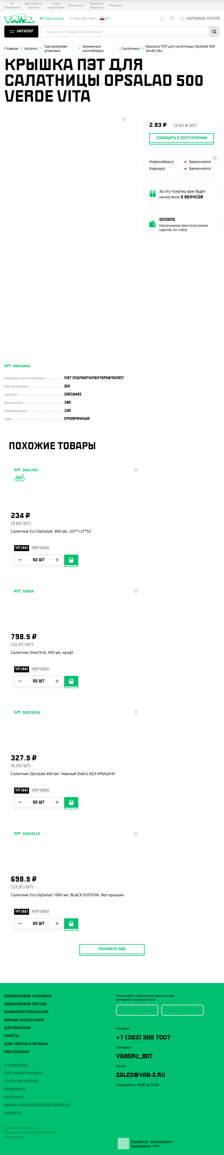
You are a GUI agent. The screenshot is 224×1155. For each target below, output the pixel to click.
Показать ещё (112, 713)
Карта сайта (13, 901)
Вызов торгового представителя (37, 870)
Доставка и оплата (33, 6)
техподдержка (163, 909)
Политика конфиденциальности (30, 896)
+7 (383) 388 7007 (152, 802)
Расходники (16, 816)
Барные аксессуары (24, 784)
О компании (12, 6)
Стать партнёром (56, 6)
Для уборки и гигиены (26, 808)
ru (105, 18)
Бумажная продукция (26, 776)
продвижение (147, 913)
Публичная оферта (19, 892)
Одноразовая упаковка (28, 760)
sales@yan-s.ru (149, 842)
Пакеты (11, 800)
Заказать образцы (96, 6)
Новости (116, 5)
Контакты (76, 5)
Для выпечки (17, 792)
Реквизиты (15, 854)
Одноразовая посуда (25, 768)
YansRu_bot (140, 822)
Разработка (143, 909)
